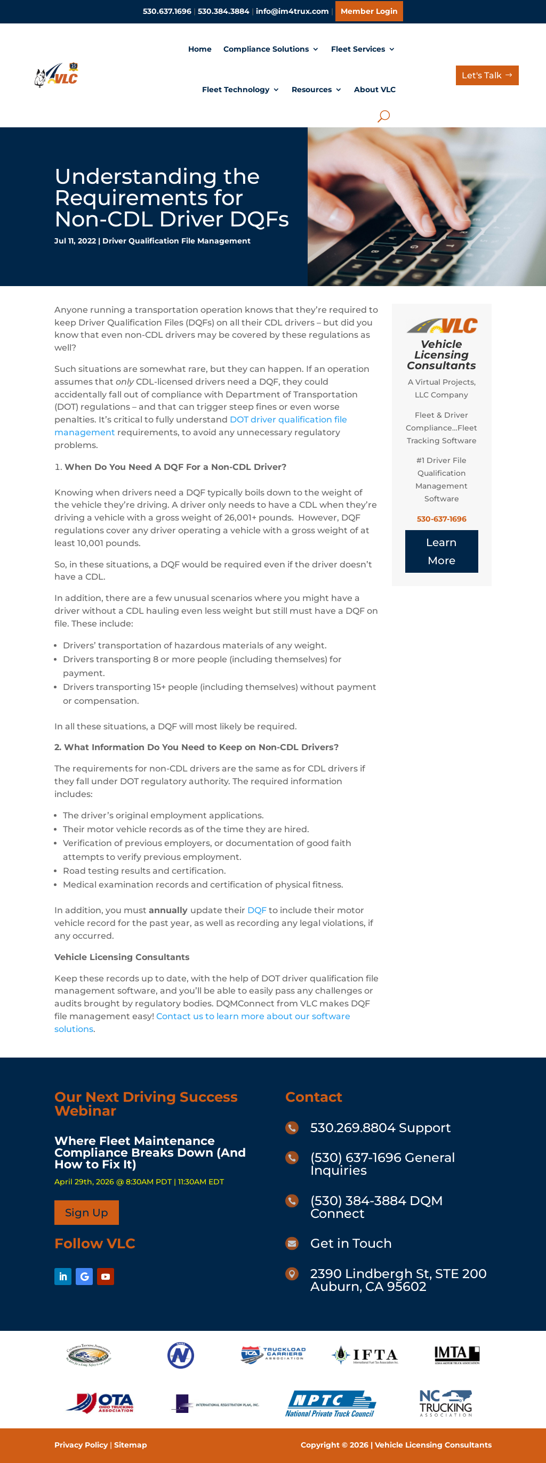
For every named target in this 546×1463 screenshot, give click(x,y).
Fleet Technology (235, 89)
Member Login (369, 11)
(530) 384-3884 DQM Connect (376, 1207)
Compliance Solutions (266, 49)
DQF (257, 910)
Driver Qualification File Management (176, 241)
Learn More (441, 551)
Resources (312, 89)
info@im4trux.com (292, 11)
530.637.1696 (167, 11)
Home (200, 49)
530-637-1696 (442, 519)
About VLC (375, 89)
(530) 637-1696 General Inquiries (382, 1164)
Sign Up (86, 1212)
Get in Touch (351, 1243)
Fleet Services (358, 49)
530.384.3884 (224, 11)
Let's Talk (482, 75)
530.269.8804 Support (380, 1127)
